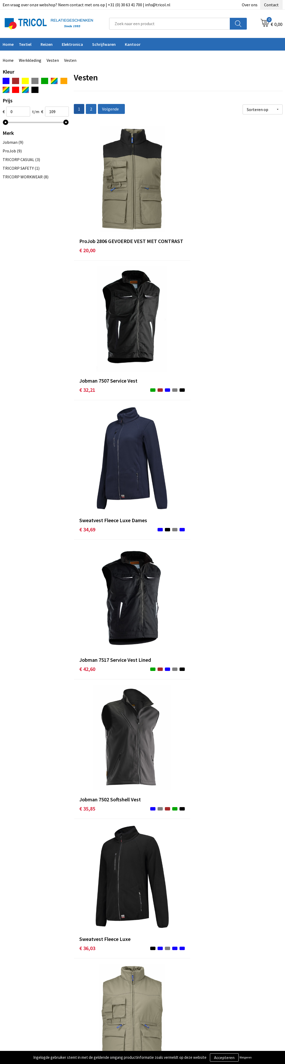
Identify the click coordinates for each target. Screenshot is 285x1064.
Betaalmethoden (164, 977)
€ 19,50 (87, 408)
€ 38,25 (157, 401)
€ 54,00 (157, 904)
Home (8, 60)
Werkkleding (30, 60)
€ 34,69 (226, 210)
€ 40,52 (226, 408)
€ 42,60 (87, 309)
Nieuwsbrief (90, 977)
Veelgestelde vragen (98, 985)
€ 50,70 (87, 897)
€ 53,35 (226, 904)
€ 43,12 (87, 508)
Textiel (25, 44)
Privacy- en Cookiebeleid (240, 977)
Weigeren (245, 1057)
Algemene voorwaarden (239, 969)
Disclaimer (227, 985)
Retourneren (160, 985)
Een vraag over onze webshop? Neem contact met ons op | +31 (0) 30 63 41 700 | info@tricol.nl (86, 4)
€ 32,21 (157, 202)
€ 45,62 (226, 599)
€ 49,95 (87, 805)
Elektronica (72, 44)
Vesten (53, 60)
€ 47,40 (157, 706)
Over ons (250, 4)
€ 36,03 (226, 301)
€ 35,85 (157, 309)
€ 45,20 (87, 698)
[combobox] (169, 24)
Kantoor (133, 44)
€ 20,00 (87, 210)
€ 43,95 (87, 599)
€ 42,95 (226, 508)
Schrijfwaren (104, 44)
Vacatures (88, 993)
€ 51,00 (226, 706)
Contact (271, 4)
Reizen (47, 44)
